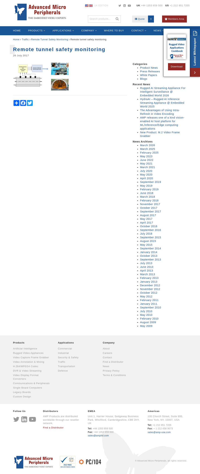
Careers (107, 353)
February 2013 (149, 277)
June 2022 (146, 160)
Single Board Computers (27, 387)
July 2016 (146, 233)
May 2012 (146, 296)
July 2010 (146, 311)
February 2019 (149, 189)
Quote (144, 19)
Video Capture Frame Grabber (31, 357)
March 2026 (147, 145)
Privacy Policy (111, 370)
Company (87, 30)
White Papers (148, 75)
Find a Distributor (113, 361)
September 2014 (150, 248)
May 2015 (146, 244)
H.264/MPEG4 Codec (25, 366)
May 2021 (146, 163)
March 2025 (147, 148)
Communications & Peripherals (31, 383)
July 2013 (146, 263)
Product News (149, 67)
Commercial (65, 348)
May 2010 (146, 314)
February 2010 (149, 318)
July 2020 (146, 170)
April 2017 (146, 222)
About (106, 348)
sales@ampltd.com (98, 435)
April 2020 (146, 178)
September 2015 (150, 237)
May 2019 (146, 185)
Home (17, 30)
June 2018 (146, 193)
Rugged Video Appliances (28, 353)
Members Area (174, 19)
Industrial (63, 353)
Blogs (143, 78)
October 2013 (148, 255)
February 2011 (149, 300)
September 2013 (150, 259)
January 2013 (148, 281)
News (157, 30)
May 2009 (146, 325)
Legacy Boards (22, 392)
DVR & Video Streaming (27, 370)
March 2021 (147, 167)
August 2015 (148, 241)
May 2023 (146, 156)
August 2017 (148, 215)
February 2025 (149, 152)
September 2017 (150, 211)
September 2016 (150, 230)
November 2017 (150, 204)
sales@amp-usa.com (159, 432)
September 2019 (150, 182)
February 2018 (149, 200)
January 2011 (148, 303)
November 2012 (150, 289)
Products (35, 30)
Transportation (66, 366)
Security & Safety (68, 357)
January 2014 (148, 252)
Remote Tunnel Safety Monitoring (49, 39)
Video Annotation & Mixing (28, 361)
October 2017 (148, 207)
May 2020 (146, 174)
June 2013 (146, 266)
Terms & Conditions (114, 375)
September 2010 (150, 307)
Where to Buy (114, 30)
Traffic (25, 39)
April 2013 (146, 270)
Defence (63, 370)
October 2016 (148, 226)
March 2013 (147, 274)
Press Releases (150, 71)
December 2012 (150, 285)
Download (176, 66)
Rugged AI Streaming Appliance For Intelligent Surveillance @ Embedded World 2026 (163, 92)
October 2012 (148, 292)
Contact (137, 30)
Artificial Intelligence (25, 348)
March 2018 (147, 196)
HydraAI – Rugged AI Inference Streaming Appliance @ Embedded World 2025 (162, 103)
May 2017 (146, 218)
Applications (62, 30)
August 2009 (148, 322)
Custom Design (22, 396)
